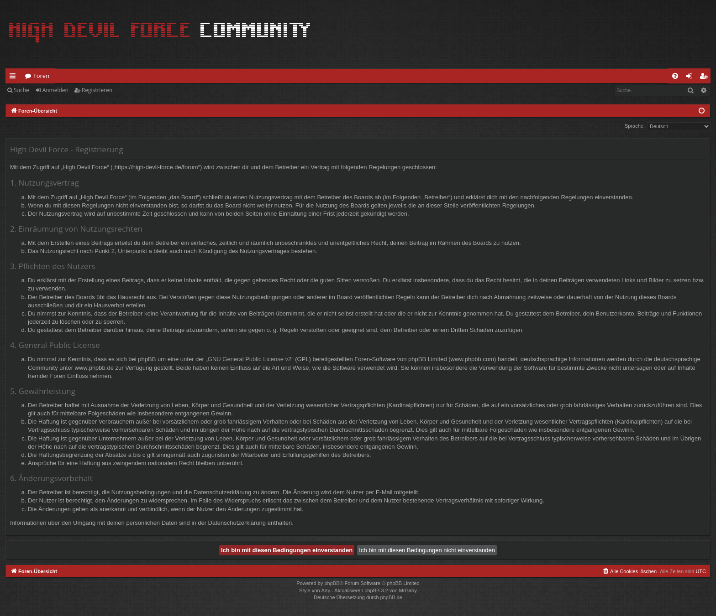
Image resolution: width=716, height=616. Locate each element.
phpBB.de (391, 597)
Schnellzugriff (14, 77)
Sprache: (635, 126)
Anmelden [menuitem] (691, 77)
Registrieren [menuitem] (705, 77)
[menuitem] (675, 75)
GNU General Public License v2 (250, 359)
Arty (326, 590)
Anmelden (55, 90)
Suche (21, 90)
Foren (41, 76)
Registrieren (97, 90)
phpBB (331, 583)
